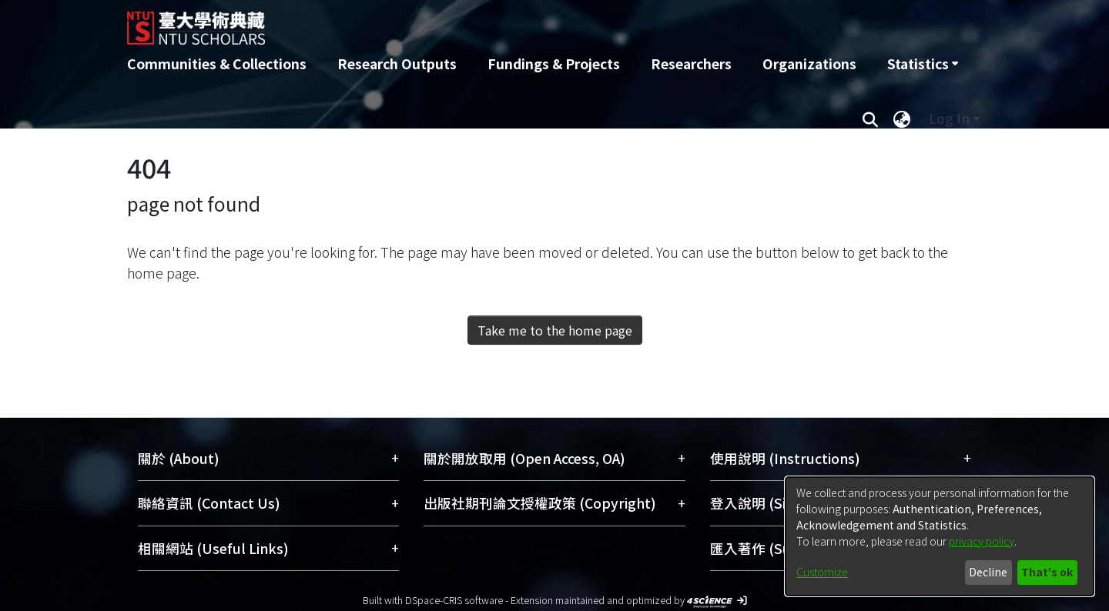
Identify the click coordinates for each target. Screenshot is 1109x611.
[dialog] (940, 536)
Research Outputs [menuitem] (397, 63)
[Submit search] (869, 118)
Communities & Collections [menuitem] (217, 63)
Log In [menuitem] (949, 118)
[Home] (471, 22)
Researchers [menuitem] (691, 63)
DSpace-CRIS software (454, 600)
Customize (822, 571)
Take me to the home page (554, 330)
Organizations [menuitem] (809, 63)
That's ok (1047, 571)
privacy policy (981, 541)
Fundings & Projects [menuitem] (553, 63)
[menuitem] (922, 64)
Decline (988, 571)
